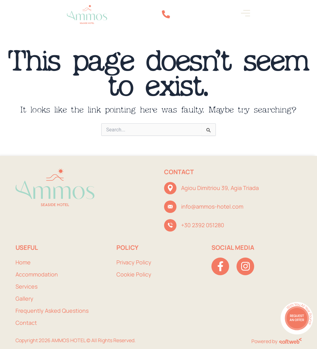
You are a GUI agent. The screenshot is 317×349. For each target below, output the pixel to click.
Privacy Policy (133, 262)
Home (23, 262)
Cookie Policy (133, 274)
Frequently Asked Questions (52, 310)
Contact (26, 322)
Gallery (24, 298)
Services (26, 286)
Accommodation (36, 274)
